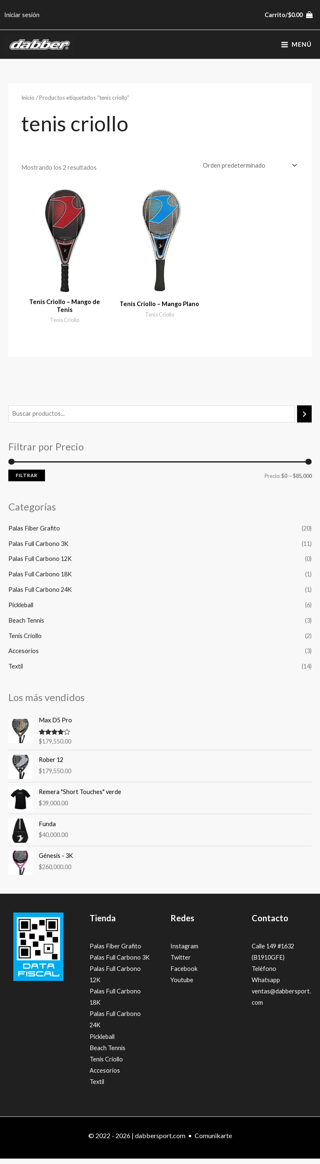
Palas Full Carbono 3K (38, 549)
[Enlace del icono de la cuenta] (22, 14)
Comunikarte (213, 1141)
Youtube (181, 985)
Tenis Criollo (25, 641)
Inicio (28, 103)
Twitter (180, 963)
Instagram (184, 951)
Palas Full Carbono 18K (40, 579)
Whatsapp (266, 985)
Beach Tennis (26, 626)
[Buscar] (304, 419)
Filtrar (27, 481)
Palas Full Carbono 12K (40, 564)
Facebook (184, 974)
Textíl (15, 672)
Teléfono (264, 974)
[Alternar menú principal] (296, 48)
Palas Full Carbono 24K (40, 595)
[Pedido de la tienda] (248, 171)
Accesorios (23, 656)
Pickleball (20, 610)
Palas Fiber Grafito (34, 534)
